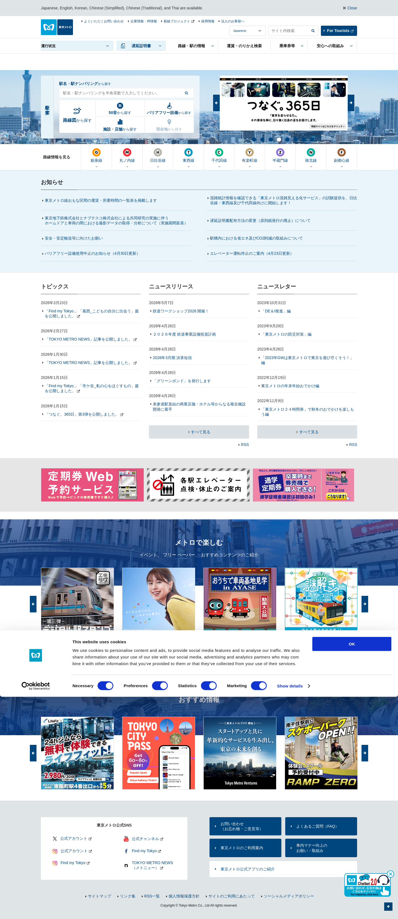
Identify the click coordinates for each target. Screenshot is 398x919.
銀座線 (96, 155)
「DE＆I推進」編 (276, 311)
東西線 (188, 155)
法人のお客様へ (232, 21)
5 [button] (287, 139)
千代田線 (219, 155)
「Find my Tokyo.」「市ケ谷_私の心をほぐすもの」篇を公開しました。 (92, 388)
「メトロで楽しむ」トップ (334, 648)
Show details (290, 908)
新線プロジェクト (177, 21)
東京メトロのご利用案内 (242, 848)
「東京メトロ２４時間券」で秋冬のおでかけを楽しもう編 (307, 411)
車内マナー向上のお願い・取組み (311, 847)
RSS (245, 444)
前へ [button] (216, 103)
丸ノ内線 (127, 155)
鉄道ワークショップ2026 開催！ (181, 311)
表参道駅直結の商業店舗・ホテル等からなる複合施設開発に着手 (199, 406)
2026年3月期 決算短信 (172, 357)
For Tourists (338, 30)
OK (352, 866)
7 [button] (303, 139)
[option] (284, 103)
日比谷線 (158, 155)
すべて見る (200, 432)
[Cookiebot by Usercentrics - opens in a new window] (36, 908)
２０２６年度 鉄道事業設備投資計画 (184, 334)
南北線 (311, 155)
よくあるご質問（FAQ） (317, 826)
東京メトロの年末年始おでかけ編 (290, 386)
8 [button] (311, 139)
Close (352, 8)
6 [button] (295, 139)
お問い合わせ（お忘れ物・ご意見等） (242, 826)
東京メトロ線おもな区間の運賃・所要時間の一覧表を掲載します (101, 200)
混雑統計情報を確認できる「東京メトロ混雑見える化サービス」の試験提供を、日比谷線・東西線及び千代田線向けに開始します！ (283, 200)
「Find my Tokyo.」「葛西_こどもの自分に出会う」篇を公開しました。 (92, 313)
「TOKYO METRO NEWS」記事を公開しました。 (88, 339)
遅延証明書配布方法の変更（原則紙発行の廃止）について (260, 220)
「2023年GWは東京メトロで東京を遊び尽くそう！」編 (307, 360)
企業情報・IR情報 (143, 21)
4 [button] (278, 139)
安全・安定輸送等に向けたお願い (74, 238)
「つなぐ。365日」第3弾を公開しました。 (82, 414)
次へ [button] (351, 103)
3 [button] (270, 139)
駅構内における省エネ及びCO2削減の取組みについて (256, 238)
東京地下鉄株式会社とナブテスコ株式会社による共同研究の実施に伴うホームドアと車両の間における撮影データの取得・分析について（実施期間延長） (116, 220)
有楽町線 (249, 155)
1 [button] (253, 139)
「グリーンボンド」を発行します (182, 381)
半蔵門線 (280, 155)
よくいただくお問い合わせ (104, 21)
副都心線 (341, 155)
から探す (77, 120)
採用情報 (207, 21)
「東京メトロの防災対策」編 (286, 334)
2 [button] (262, 139)
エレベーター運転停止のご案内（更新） (252, 253)
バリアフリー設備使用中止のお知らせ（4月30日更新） (95, 253)
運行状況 (48, 46)
